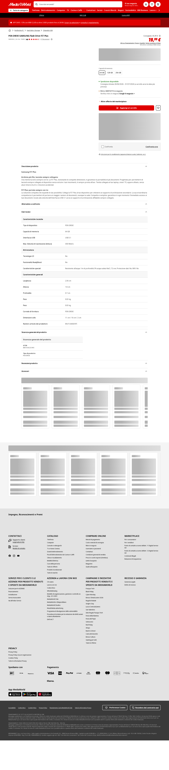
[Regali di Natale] (91, 601)
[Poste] (30, 673)
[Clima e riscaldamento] (54, 558)
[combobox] (79, 4)
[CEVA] (21, 673)
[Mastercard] (98, 673)
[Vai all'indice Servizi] (14, 601)
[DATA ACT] (50, 619)
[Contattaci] (89, 552)
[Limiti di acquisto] (91, 561)
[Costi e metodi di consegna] (95, 543)
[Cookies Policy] (13, 658)
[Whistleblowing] (52, 591)
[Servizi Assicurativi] (14, 598)
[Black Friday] (90, 592)
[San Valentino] (90, 610)
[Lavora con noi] (52, 585)
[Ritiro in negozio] (91, 546)
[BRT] (11, 673)
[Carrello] (158, 4)
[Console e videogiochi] (54, 546)
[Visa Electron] (88, 673)
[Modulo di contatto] (19, 548)
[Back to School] (90, 631)
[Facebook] (10, 555)
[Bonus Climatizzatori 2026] (94, 598)
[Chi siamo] (50, 582)
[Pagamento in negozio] (145, 673)
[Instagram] (15, 555)
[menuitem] (35, 10)
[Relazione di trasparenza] (132, 559)
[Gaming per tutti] (91, 640)
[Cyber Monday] (90, 595)
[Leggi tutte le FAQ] (18, 542)
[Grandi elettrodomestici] (55, 552)
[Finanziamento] (13, 592)
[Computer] (50, 543)
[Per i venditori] (129, 543)
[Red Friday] (89, 625)
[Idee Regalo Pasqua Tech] (94, 613)
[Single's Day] (90, 604)
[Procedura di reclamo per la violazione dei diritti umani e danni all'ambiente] (65, 615)
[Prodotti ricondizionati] (54, 570)
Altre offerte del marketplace (113, 101)
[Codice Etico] (51, 588)
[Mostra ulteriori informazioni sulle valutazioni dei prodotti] (51, 39)
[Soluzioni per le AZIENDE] (16, 588)
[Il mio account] (146, 4)
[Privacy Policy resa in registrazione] (19, 655)
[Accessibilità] (12, 708)
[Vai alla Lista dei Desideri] (152, 4)
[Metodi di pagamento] (93, 539)
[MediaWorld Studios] (53, 605)
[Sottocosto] (89, 622)
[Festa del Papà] (91, 619)
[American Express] (60, 673)
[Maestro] (107, 673)
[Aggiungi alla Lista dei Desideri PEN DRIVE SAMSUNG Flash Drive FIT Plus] (158, 108)
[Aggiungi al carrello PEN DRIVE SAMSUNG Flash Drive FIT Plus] (126, 108)
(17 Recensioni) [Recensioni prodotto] (45, 39)
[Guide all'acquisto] (92, 567)
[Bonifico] (135, 673)
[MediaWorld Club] (52, 599)
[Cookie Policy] (32, 708)
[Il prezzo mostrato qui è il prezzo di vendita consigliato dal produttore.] (159, 36)
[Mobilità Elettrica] (52, 561)
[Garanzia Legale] (129, 582)
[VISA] (50, 673)
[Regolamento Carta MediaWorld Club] (61, 708)
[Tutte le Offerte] (52, 567)
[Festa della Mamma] (92, 616)
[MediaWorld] (19, 4)
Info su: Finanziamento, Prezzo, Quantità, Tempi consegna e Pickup (140, 43)
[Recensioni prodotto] (32, 39)
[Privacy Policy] (12, 652)
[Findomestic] (126, 673)
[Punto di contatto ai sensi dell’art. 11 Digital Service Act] (142, 547)
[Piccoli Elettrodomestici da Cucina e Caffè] (60, 555)
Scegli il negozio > (127, 93)
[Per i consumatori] (130, 539)
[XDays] (88, 628)
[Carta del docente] (92, 634)
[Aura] (116, 673)
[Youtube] (19, 555)
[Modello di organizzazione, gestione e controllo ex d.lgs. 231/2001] (65, 595)
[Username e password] (93, 549)
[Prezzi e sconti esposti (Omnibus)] (97, 558)
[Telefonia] (50, 539)
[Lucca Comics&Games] (93, 607)
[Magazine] (89, 564)
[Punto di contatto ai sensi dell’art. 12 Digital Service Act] (142, 552)
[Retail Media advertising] (55, 608)
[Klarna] (50, 681)
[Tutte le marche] (52, 573)
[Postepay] (79, 673)
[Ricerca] (36, 4)
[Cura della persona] (53, 564)
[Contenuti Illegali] (130, 556)
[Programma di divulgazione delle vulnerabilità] (62, 611)
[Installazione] (12, 595)
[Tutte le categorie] (18, 10)
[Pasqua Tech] (90, 588)
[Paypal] (69, 673)
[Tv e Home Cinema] (53, 549)
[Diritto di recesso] (130, 585)
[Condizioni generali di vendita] (96, 555)
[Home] (9, 30)
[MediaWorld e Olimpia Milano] (56, 602)
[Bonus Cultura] (90, 637)
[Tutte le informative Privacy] (17, 661)
